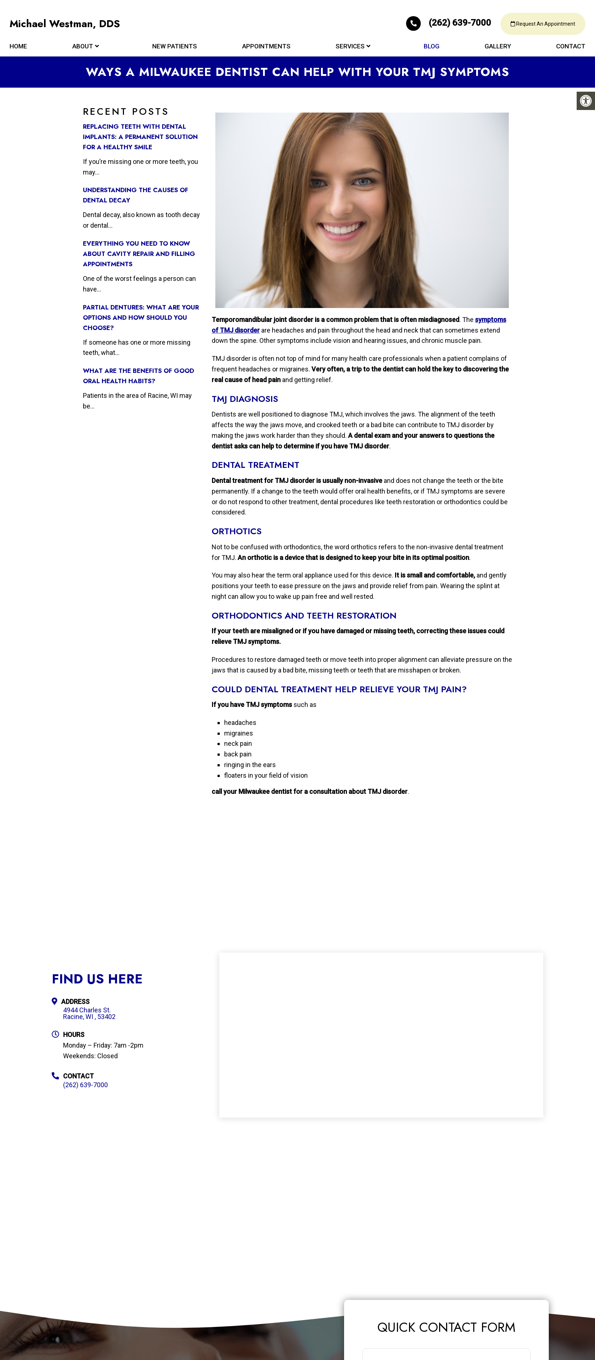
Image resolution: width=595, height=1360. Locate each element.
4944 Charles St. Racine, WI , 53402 (89, 1013)
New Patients (174, 48)
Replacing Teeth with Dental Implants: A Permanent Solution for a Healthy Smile (140, 136)
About (82, 48)
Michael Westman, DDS (66, 26)
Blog (431, 48)
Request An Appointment (541, 25)
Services (350, 48)
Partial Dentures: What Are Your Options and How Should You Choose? (141, 317)
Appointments (266, 48)
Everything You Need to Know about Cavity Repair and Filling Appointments (139, 253)
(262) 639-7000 (443, 24)
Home (18, 48)
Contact (570, 48)
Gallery (498, 48)
